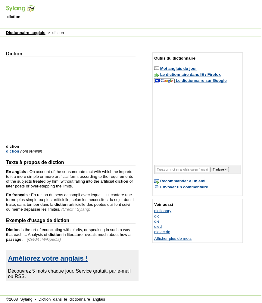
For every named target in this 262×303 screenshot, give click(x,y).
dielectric (162, 232)
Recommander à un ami (182, 181)
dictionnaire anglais (87, 299)
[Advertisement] (114, 40)
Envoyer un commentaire (184, 187)
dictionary (162, 211)
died (158, 226)
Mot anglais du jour (178, 68)
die (157, 221)
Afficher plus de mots (173, 238)
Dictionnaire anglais (25, 32)
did (157, 216)
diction (12, 151)
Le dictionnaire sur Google (201, 80)
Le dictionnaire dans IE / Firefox (190, 74)
